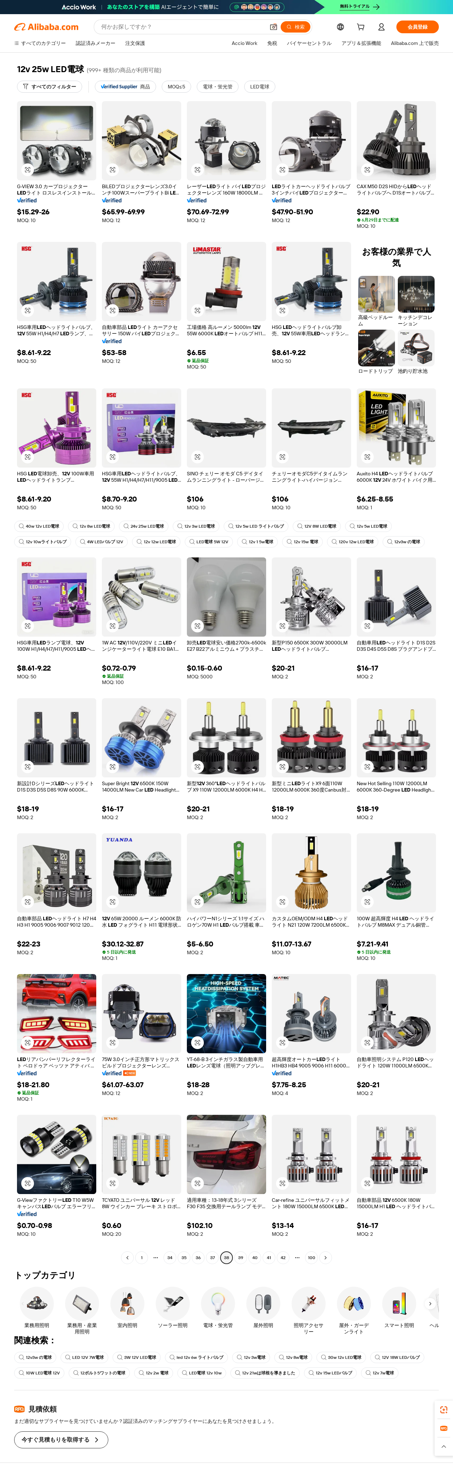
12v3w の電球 (403, 542)
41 (269, 1257)
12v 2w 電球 (153, 1373)
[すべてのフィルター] (49, 87)
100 (311, 1257)
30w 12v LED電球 (341, 1357)
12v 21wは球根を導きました (265, 1373)
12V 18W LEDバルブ (397, 1357)
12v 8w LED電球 (91, 526)
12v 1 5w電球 (257, 542)
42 (283, 1257)
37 (212, 1257)
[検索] (295, 27)
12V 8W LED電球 (316, 526)
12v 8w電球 (293, 1357)
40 (255, 1257)
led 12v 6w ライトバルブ (196, 1357)
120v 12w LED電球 (353, 542)
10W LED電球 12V (39, 1373)
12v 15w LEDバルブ (330, 1373)
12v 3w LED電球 (196, 526)
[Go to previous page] (127, 1257)
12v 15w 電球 (302, 542)
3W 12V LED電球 (136, 1357)
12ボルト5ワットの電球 (99, 1373)
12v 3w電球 (251, 1357)
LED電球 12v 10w (202, 1373)
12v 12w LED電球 (156, 542)
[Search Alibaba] (182, 27)
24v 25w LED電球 (144, 526)
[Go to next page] (325, 1257)
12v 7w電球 (380, 1373)
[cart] (362, 28)
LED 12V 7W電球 (84, 1357)
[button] (273, 27)
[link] (444, 1410)
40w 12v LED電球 (39, 526)
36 (198, 1257)
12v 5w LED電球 (368, 526)
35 (184, 1257)
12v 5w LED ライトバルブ (256, 526)
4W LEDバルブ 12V (101, 542)
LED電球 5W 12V (208, 542)
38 (226, 1257)
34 (169, 1257)
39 (240, 1257)
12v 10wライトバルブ (43, 542)
